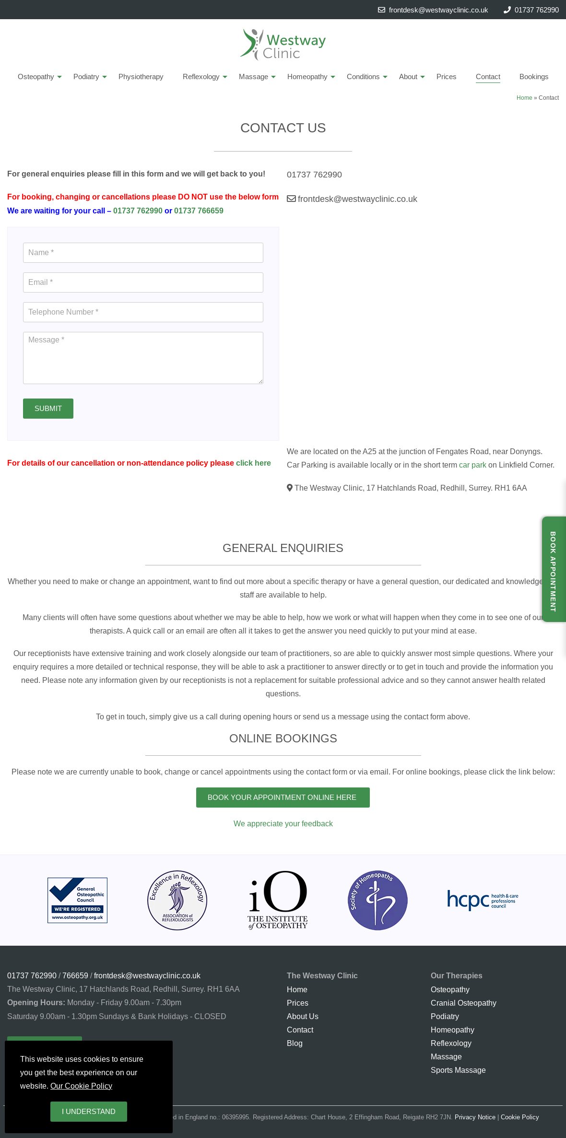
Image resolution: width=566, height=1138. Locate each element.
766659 (75, 975)
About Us (302, 1016)
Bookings (534, 76)
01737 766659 (199, 210)
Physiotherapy (141, 76)
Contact (488, 76)
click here (253, 463)
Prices (446, 76)
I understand (89, 1111)
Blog (295, 1043)
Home (524, 97)
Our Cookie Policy (81, 1085)
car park (472, 464)
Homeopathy (307, 76)
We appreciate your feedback (283, 823)
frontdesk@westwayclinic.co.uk (433, 10)
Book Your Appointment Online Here (283, 797)
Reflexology (201, 76)
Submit (48, 408)
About (408, 76)
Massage (253, 76)
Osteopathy (36, 76)
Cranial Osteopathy (463, 1002)
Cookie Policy (520, 1117)
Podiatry (86, 76)
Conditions (363, 76)
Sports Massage (458, 1070)
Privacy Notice (475, 1117)
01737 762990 (537, 10)
